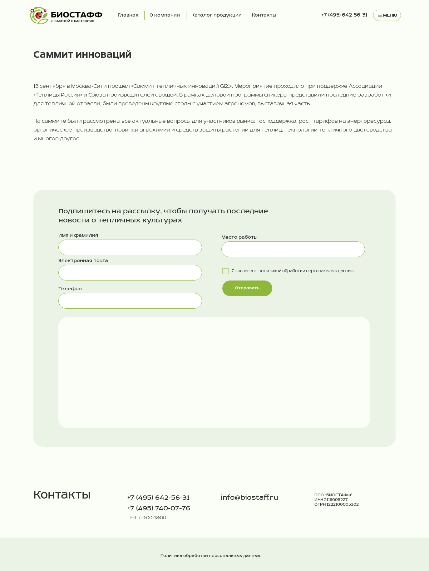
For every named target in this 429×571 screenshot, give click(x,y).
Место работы (239, 237)
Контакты (264, 15)
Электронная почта (83, 260)
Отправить (247, 288)
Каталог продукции (216, 15)
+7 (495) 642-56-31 (344, 15)
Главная (128, 15)
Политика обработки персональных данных (210, 556)
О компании (165, 15)
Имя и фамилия (78, 235)
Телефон (70, 288)
